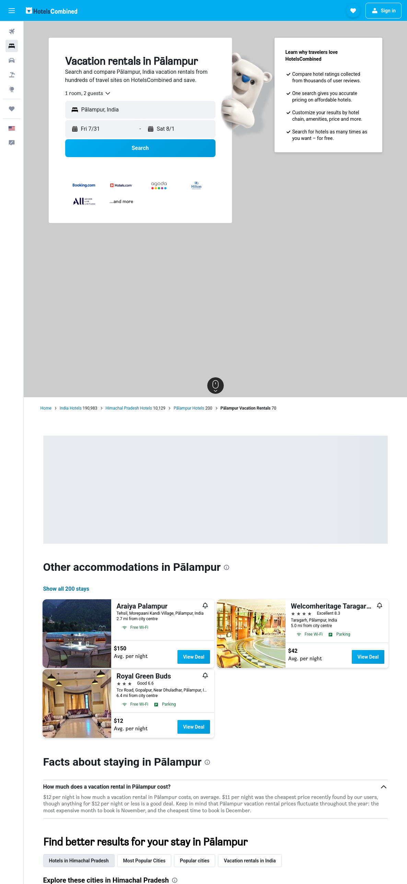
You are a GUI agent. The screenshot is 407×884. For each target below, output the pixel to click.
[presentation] (226, 567)
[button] (11, 10)
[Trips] (12, 109)
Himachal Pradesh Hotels (129, 408)
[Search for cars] (12, 60)
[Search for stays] (12, 46)
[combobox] (88, 93)
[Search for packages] (12, 75)
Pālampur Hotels (189, 408)
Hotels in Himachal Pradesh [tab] (79, 860)
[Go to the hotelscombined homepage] (51, 10)
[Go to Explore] (12, 89)
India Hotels (71, 408)
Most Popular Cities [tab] (144, 860)
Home (45, 408)
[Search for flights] (12, 31)
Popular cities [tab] (194, 860)
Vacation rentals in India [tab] (250, 860)
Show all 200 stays (66, 589)
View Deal (193, 657)
